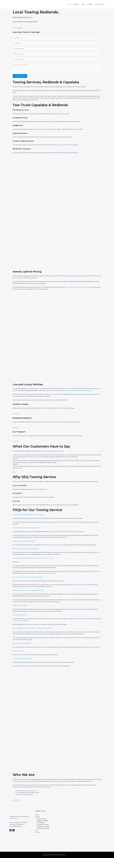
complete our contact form (82, 287)
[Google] (14, 830)
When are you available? (20, 605)
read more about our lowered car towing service (77, 390)
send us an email (19, 620)
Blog (83, 4)
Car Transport (41, 822)
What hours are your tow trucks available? (25, 548)
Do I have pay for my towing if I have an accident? (28, 577)
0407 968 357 (79, 584)
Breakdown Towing (42, 820)
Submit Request (20, 76)
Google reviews (62, 145)
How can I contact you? (20, 615)
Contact (89, 4)
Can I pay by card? (18, 651)
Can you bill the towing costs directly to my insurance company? (32, 628)
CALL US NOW (17, 28)
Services (76, 4)
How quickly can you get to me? (22, 658)
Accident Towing (42, 819)
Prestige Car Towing (43, 828)
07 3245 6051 (89, 618)
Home (69, 4)
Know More (16, 800)
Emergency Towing (42, 824)
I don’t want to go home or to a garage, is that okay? (28, 590)
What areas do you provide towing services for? (27, 528)
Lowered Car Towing (43, 826)
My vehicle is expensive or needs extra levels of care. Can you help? (33, 558)
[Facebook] (11, 830)
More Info (16, 413)
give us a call (68, 287)
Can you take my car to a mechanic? (24, 541)
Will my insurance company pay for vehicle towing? (28, 514)
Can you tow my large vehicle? (22, 643)
